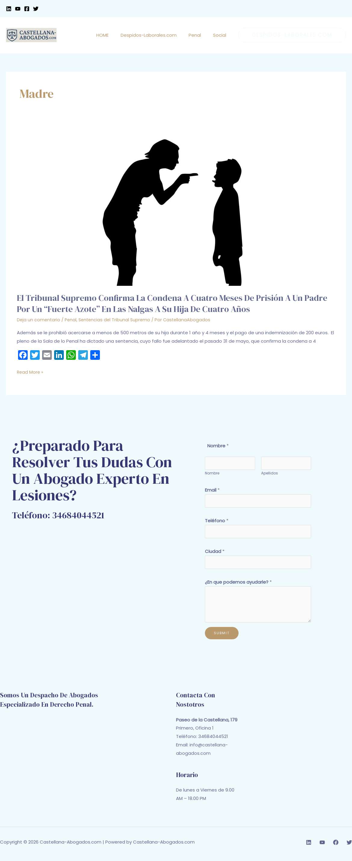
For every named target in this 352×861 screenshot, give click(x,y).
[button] (292, 35)
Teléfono (216, 522)
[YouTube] (17, 8)
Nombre (212, 474)
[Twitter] (36, 8)
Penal (72, 319)
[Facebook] (26, 8)
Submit (222, 636)
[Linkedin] (8, 8)
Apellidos (269, 474)
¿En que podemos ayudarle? (238, 586)
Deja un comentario (39, 319)
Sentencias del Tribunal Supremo (117, 319)
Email (212, 491)
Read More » (30, 371)
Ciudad (214, 554)
